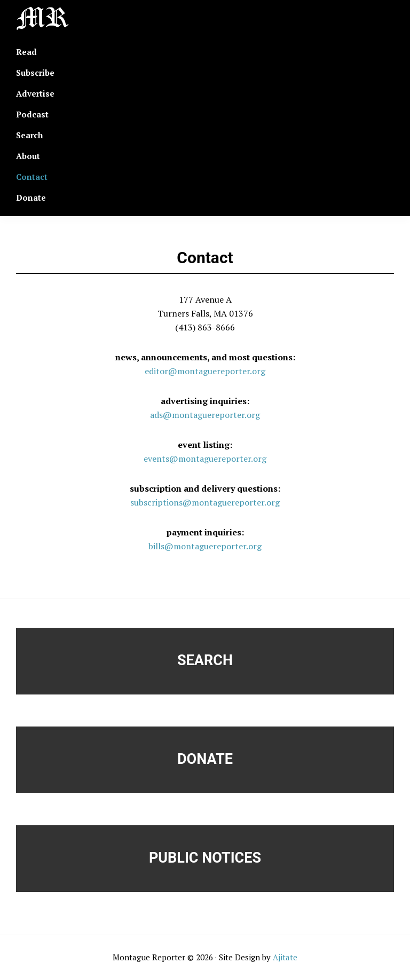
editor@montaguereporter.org (205, 371)
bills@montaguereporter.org (205, 546)
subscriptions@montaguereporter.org (205, 502)
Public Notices (205, 857)
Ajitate (285, 957)
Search (205, 660)
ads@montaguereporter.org (205, 415)
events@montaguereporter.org (205, 458)
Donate (205, 759)
